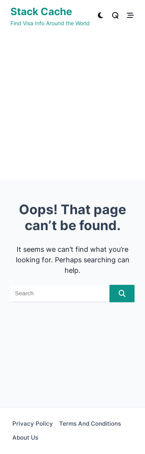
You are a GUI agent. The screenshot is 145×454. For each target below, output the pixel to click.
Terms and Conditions (90, 423)
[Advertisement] (72, 107)
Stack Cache (41, 11)
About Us (25, 437)
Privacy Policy (32, 423)
